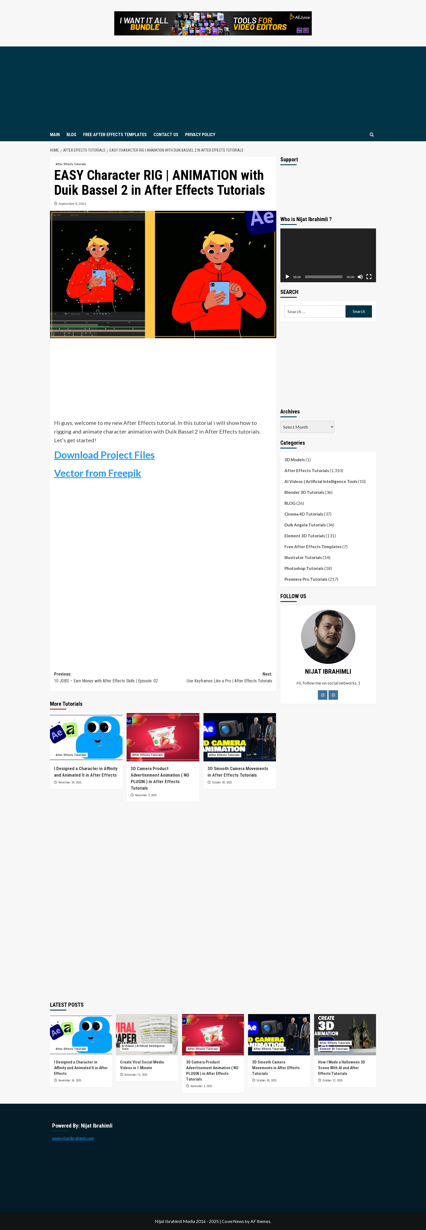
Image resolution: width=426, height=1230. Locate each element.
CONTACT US (166, 134)
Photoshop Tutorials (304, 568)
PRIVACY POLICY (200, 134)
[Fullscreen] (369, 277)
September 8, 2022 (72, 204)
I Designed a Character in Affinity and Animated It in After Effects (81, 1068)
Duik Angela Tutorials (305, 524)
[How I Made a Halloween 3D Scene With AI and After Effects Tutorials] (345, 1034)
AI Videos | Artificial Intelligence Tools (320, 481)
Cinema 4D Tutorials (303, 514)
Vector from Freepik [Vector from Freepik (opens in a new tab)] (97, 473)
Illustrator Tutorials (303, 557)
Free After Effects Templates (313, 546)
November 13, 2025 (135, 1075)
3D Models (294, 459)
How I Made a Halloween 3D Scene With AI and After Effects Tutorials (341, 1068)
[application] (328, 255)
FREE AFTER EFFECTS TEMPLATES (115, 134)
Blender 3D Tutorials (304, 492)
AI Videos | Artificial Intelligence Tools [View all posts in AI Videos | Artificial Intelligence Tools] (143, 1047)
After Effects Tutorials (306, 470)
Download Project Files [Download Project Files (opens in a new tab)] (104, 455)
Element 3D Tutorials (304, 535)
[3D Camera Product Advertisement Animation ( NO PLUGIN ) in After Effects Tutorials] (163, 737)
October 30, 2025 (222, 782)
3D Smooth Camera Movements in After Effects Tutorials (276, 1068)
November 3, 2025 (145, 795)
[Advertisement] (213, 87)
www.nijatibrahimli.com (73, 1138)
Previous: (108, 678)
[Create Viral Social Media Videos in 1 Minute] (147, 1034)
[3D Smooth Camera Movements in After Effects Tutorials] (239, 737)
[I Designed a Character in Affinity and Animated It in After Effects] (86, 737)
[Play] (287, 277)
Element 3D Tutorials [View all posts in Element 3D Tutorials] (334, 1049)
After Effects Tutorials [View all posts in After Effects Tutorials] (71, 164)
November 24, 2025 (69, 782)
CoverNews (233, 1221)
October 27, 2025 (332, 1080)
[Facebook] (322, 695)
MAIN (55, 134)
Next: (217, 678)
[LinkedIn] (333, 695)
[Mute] (360, 277)
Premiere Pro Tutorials (305, 579)
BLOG (71, 134)
